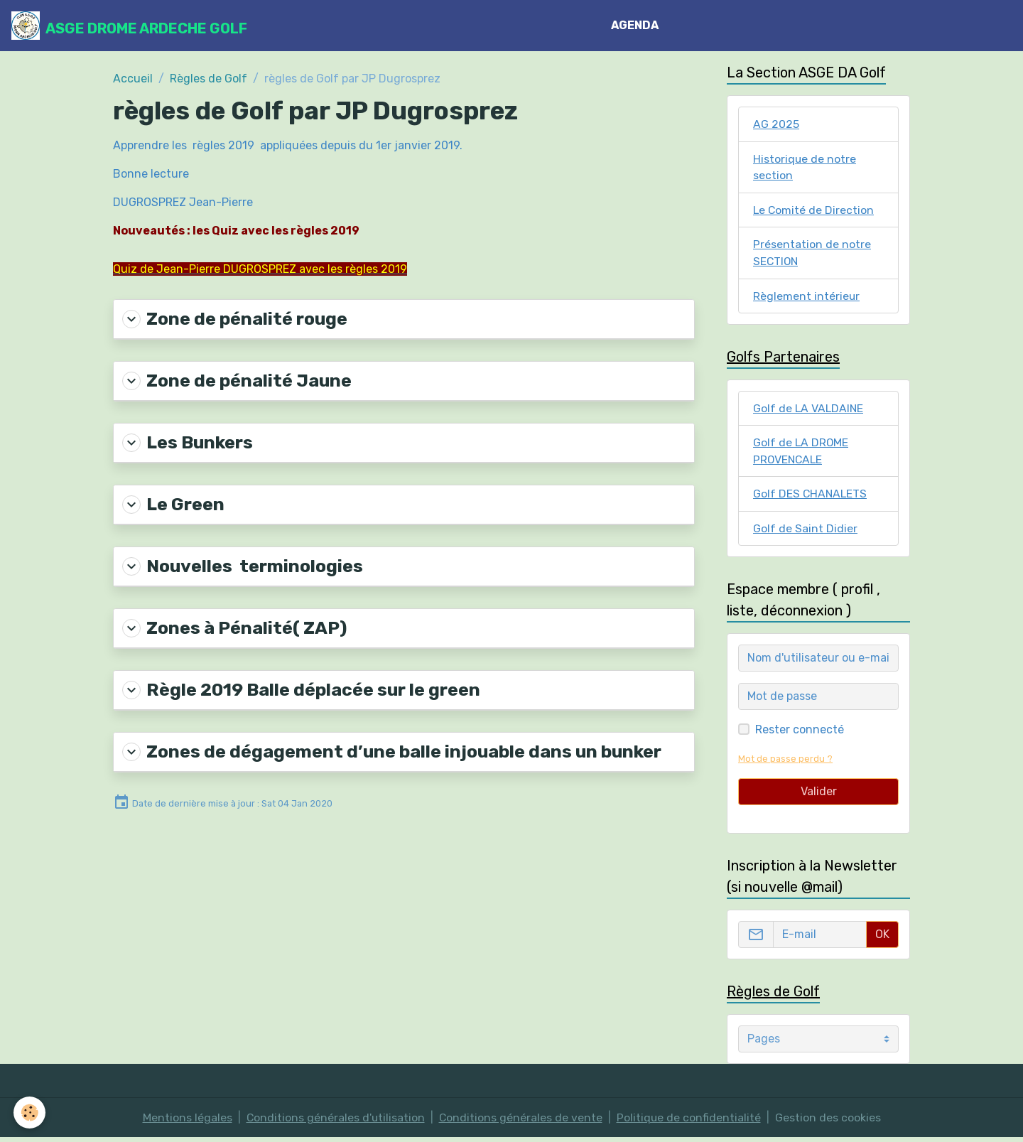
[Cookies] (30, 1112)
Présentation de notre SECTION (812, 254)
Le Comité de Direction (814, 210)
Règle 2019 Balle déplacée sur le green (299, 688)
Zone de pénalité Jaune (235, 380)
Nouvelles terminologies (241, 564)
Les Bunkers (187, 441)
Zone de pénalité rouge (233, 318)
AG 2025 (776, 124)
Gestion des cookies (829, 1121)
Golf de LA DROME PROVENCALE (801, 453)
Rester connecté (799, 733)
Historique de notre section (805, 167)
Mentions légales (186, 1121)
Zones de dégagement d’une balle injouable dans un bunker (386, 749)
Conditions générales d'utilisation (335, 1121)
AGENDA (635, 25)
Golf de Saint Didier (805, 532)
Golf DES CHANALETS (811, 497)
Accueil (133, 78)
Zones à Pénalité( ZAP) (233, 626)
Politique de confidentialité (689, 1121)
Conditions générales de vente (521, 1121)
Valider (819, 795)
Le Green (173, 503)
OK (882, 938)
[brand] (129, 25)
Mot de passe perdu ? (785, 763)
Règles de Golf (208, 78)
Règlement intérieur (806, 297)
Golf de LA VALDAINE (809, 410)
